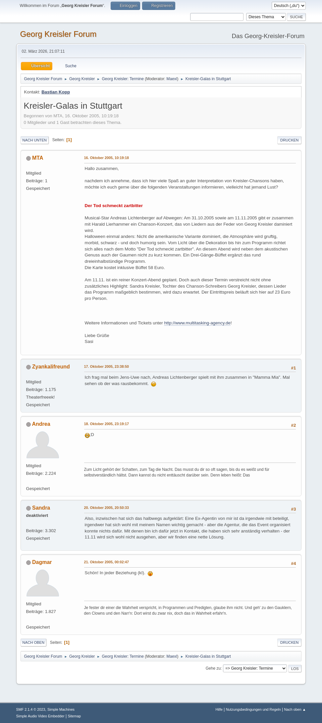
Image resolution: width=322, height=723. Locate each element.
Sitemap (74, 716)
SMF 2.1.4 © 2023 (30, 709)
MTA (37, 158)
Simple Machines (61, 709)
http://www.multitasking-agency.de (197, 322)
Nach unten (35, 140)
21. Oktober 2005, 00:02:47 (106, 562)
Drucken (289, 140)
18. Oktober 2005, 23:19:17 (106, 424)
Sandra (41, 508)
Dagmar (42, 562)
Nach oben (34, 642)
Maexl (172, 79)
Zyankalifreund (51, 366)
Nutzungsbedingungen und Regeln (253, 709)
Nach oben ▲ (295, 709)
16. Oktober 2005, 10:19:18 (106, 158)
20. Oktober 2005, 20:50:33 (106, 508)
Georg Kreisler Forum (58, 33)
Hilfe (219, 709)
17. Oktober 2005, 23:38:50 (106, 366)
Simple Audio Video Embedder (40, 716)
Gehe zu (213, 668)
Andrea (41, 424)
